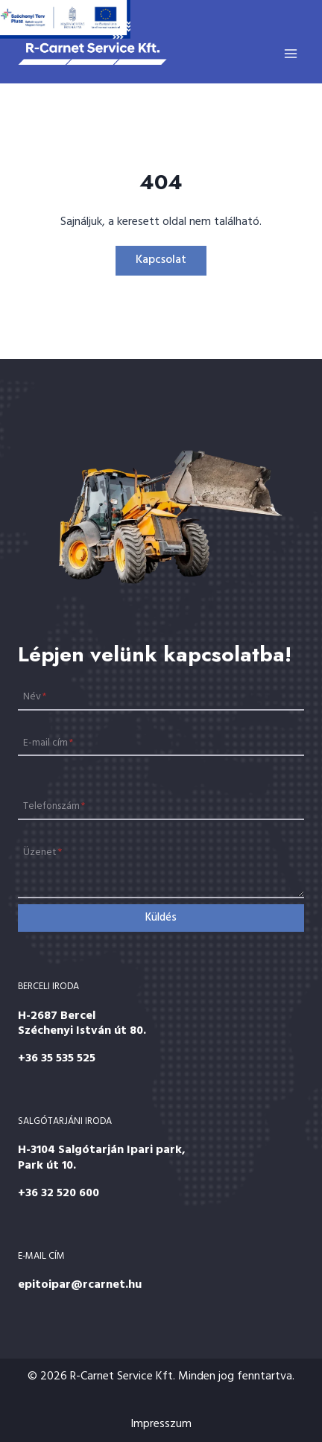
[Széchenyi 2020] (65, 19)
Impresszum (161, 1424)
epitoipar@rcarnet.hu (80, 1285)
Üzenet (42, 852)
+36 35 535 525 (56, 1058)
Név (34, 697)
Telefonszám (54, 806)
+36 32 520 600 (58, 1193)
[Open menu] (290, 53)
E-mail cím (48, 742)
